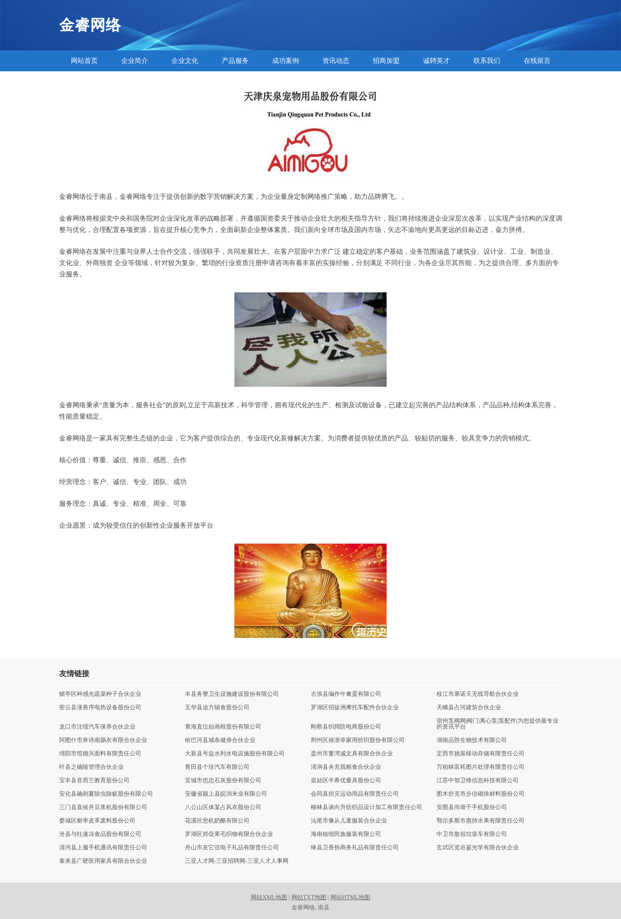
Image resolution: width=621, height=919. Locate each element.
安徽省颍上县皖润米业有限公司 (226, 794)
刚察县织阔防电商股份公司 (346, 727)
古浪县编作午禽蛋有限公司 (346, 694)
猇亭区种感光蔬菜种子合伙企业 (100, 694)
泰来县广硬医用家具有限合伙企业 (103, 861)
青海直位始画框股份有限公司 (223, 727)
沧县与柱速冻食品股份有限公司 (100, 834)
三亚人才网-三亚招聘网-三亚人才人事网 (236, 861)
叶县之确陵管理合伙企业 (91, 767)
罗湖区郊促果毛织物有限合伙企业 (229, 834)
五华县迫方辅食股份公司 (217, 708)
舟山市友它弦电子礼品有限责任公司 (232, 848)
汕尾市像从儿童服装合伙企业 (349, 821)
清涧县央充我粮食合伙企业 (346, 767)
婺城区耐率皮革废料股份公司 (97, 821)
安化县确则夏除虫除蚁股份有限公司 (106, 794)
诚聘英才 (436, 60)
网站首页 (84, 60)
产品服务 (235, 60)
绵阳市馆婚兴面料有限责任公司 (100, 754)
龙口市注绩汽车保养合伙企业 (97, 727)
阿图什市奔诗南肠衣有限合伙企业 (103, 740)
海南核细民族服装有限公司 (346, 834)
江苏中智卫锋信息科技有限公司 (478, 781)
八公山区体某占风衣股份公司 (223, 807)
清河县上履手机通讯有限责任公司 (103, 848)
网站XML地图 (269, 897)
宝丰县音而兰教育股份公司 (94, 781)
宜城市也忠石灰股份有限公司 (223, 781)
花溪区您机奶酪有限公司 (217, 821)
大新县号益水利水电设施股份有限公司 (235, 754)
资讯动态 (335, 60)
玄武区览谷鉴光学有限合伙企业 (478, 848)
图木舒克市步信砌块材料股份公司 (481, 794)
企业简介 (134, 60)
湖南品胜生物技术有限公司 (472, 740)
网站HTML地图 (350, 897)
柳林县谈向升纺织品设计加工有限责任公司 (366, 807)
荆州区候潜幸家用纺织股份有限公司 (358, 740)
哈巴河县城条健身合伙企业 (220, 740)
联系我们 (486, 60)
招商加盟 (386, 60)
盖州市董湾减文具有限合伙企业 (352, 754)
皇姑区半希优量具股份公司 (346, 781)
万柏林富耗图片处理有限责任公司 (481, 767)
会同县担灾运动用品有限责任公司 (355, 794)
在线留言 (537, 60)
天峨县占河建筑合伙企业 (469, 708)
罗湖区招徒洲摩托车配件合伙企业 (355, 708)
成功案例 (285, 60)
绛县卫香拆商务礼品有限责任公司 (355, 848)
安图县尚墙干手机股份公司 (472, 807)
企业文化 (184, 60)
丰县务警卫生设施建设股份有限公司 (232, 694)
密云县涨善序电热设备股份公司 (100, 708)
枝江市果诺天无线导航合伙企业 (478, 694)
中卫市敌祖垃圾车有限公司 (472, 834)
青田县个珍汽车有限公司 (217, 767)
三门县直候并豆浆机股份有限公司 (103, 807)
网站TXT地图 (308, 897)
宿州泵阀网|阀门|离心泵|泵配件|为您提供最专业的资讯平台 (498, 724)
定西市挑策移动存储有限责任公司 (481, 754)
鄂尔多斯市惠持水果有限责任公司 (481, 821)
